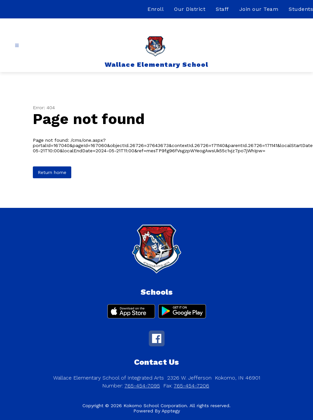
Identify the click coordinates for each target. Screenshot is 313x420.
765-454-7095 (142, 386)
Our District (189, 9)
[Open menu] (17, 45)
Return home (52, 172)
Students (301, 9)
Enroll (155, 9)
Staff (222, 9)
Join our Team (259, 9)
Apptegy (171, 410)
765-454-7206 (191, 386)
